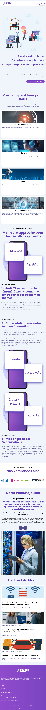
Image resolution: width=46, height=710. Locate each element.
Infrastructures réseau (8, 599)
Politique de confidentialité (26, 708)
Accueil (2, 685)
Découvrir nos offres (35, 81)
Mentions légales (18, 708)
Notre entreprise (4, 687)
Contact (2, 689)
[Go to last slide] (3, 480)
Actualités (3, 688)
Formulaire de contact (14, 700)
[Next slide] (43, 480)
